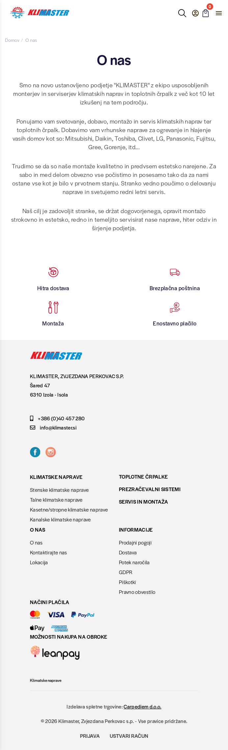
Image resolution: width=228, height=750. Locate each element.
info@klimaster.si (53, 427)
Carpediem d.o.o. (142, 706)
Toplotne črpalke (143, 476)
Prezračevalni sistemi (150, 489)
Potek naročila (134, 562)
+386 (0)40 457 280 (57, 418)
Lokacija (39, 562)
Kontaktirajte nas (48, 552)
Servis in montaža (143, 501)
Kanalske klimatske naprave (60, 519)
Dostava (128, 552)
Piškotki (127, 581)
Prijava (90, 735)
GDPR (125, 572)
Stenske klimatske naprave (59, 489)
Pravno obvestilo (137, 591)
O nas (36, 542)
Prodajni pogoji (135, 542)
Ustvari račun (129, 735)
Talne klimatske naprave (56, 499)
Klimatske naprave (45, 680)
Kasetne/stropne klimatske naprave (69, 509)
